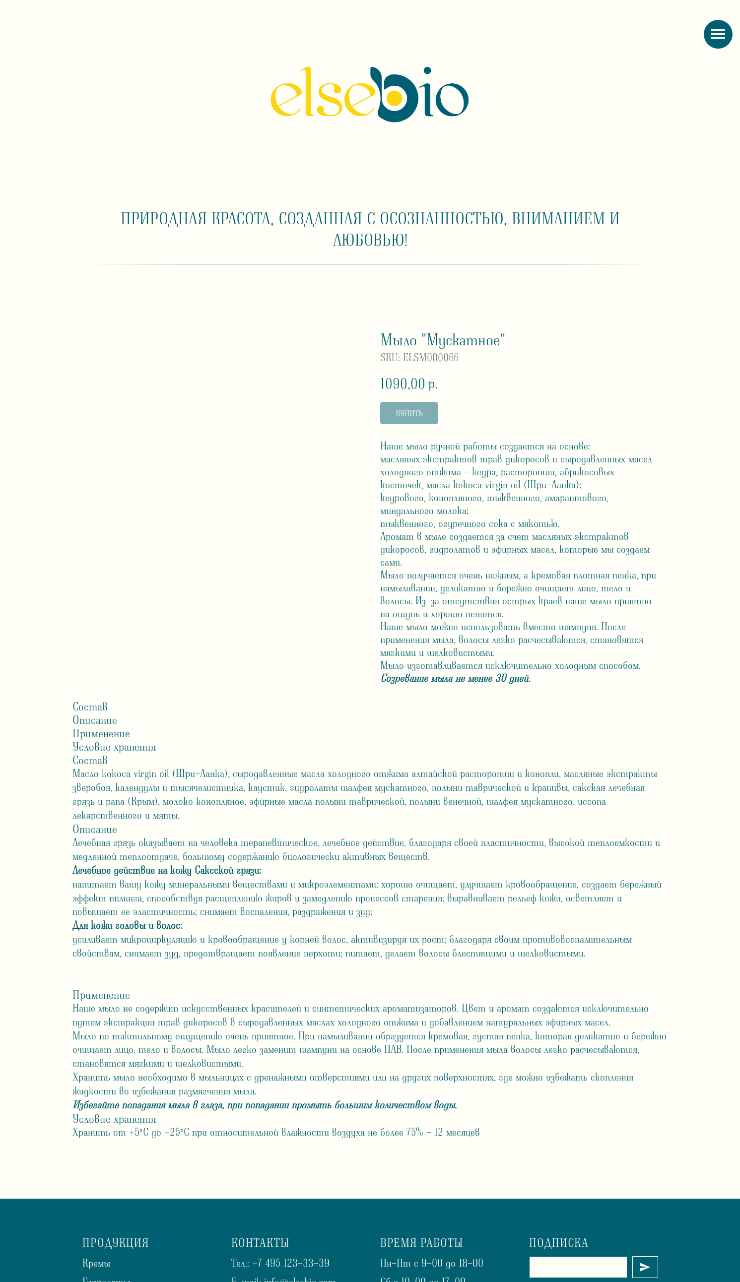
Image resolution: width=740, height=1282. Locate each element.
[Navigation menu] (718, 34)
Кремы (96, 1262)
